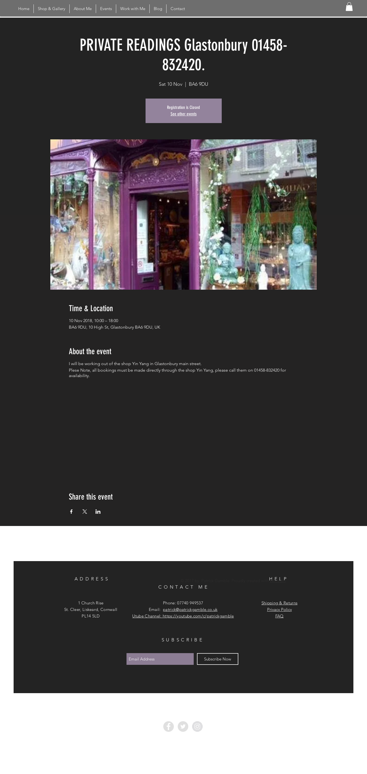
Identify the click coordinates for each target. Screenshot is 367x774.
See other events (184, 114)
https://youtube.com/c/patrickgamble (198, 616)
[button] (349, 6)
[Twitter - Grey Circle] (183, 726)
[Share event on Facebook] (71, 511)
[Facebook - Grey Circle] (168, 726)
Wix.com (278, 580)
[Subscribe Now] (217, 659)
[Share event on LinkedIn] (98, 511)
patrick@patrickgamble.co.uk (190, 609)
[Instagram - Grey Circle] (197, 726)
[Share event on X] (84, 511)
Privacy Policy (279, 609)
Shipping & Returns (279, 602)
